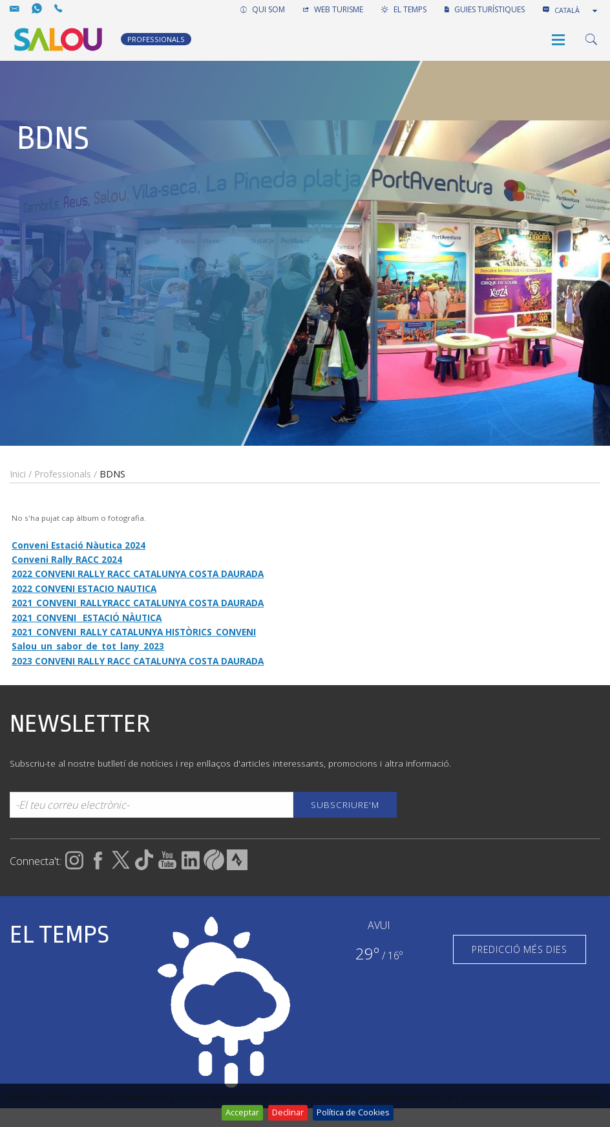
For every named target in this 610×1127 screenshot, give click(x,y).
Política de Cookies (353, 1112)
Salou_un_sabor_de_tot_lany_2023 (88, 646)
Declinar (288, 1112)
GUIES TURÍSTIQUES (485, 9)
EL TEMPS (403, 9)
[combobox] (577, 10)
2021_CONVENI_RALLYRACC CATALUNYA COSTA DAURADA (138, 602)
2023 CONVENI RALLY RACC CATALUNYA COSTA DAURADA (138, 661)
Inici (18, 474)
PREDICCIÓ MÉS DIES (519, 949)
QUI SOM (262, 9)
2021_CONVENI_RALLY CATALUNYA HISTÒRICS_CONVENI (134, 632)
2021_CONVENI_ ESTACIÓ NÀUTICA (87, 617)
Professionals (62, 474)
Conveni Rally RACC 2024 (67, 559)
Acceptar (242, 1112)
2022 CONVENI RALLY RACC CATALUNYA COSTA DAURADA (138, 573)
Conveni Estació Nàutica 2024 (78, 545)
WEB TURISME (333, 9)
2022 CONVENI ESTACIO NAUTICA (84, 588)
